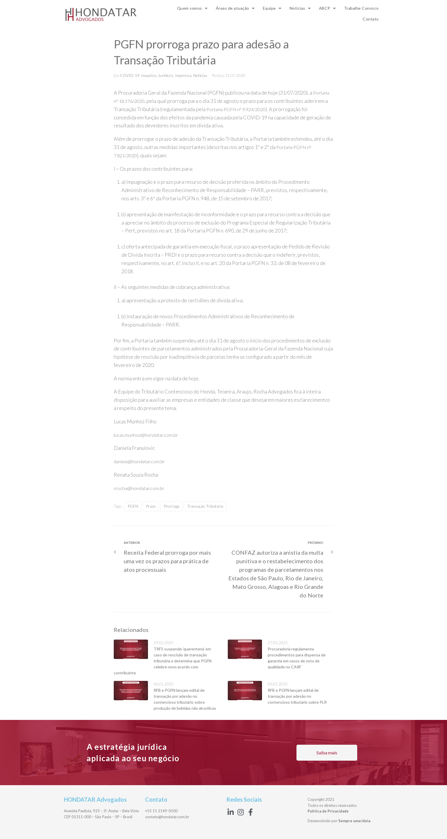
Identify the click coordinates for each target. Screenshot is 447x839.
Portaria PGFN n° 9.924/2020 (238, 109)
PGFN (133, 506)
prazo (151, 506)
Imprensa (183, 75)
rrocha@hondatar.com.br (141, 488)
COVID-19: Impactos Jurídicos (146, 75)
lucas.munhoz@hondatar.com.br (148, 435)
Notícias (200, 75)
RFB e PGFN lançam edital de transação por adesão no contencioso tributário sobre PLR (297, 696)
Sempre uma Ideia (354, 820)
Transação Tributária (205, 506)
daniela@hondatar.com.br (142, 461)
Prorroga (171, 506)
